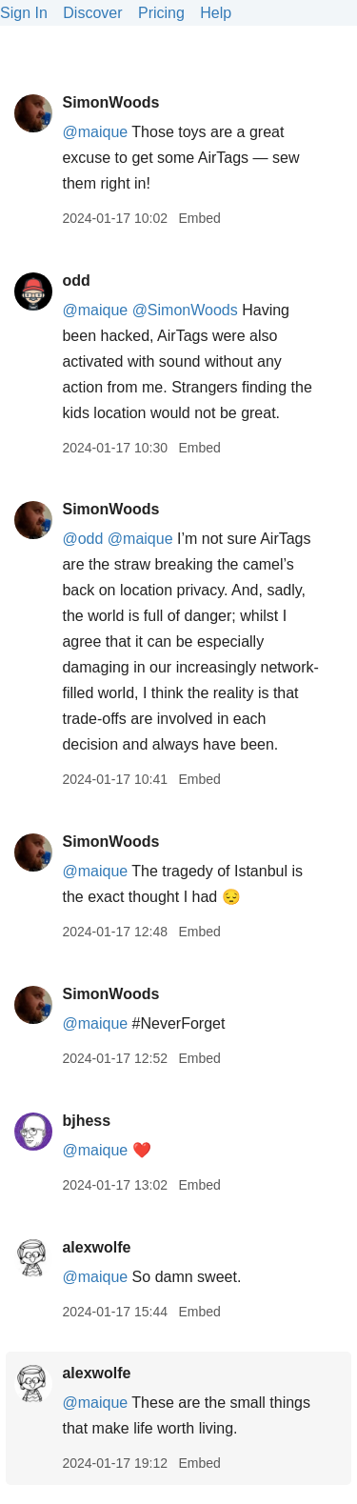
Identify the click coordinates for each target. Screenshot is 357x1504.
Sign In (24, 13)
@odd (82, 539)
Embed (199, 218)
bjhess (86, 1121)
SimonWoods (110, 102)
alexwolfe (96, 1247)
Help (215, 13)
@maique (95, 132)
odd (75, 280)
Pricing (161, 13)
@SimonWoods (185, 310)
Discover (92, 13)
